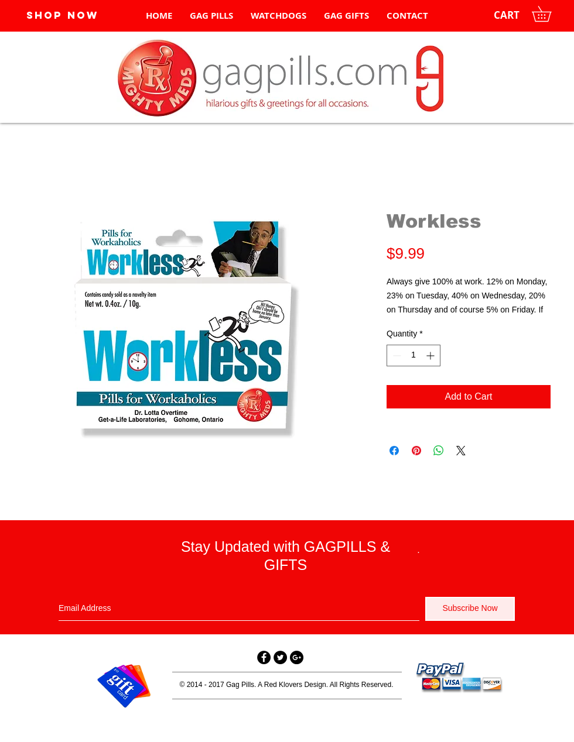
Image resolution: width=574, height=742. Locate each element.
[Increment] (431, 355)
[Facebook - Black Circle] (264, 657)
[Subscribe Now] (470, 609)
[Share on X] (461, 451)
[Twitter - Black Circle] (280, 657)
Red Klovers (283, 685)
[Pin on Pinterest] (416, 451)
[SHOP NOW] (62, 15)
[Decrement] (395, 355)
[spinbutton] (413, 355)
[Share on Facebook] (394, 451)
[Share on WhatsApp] (439, 451)
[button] (549, 14)
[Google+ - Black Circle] (296, 657)
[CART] (506, 15)
